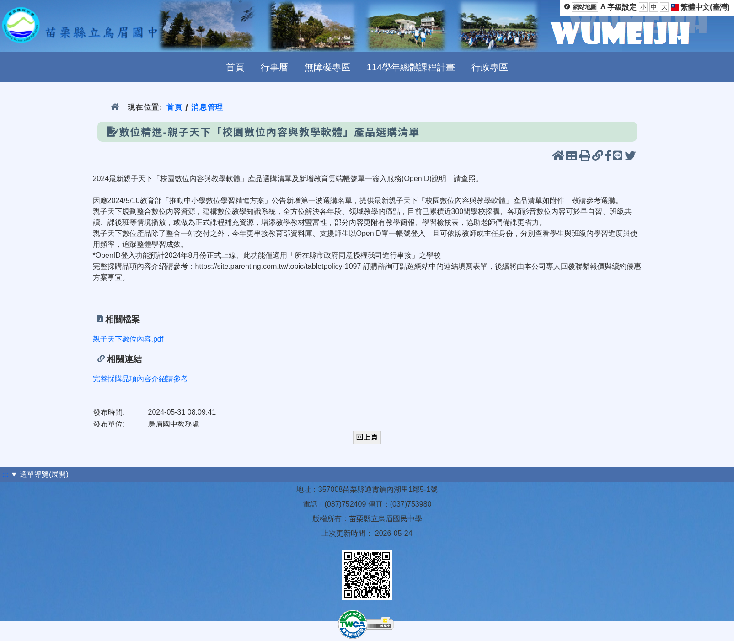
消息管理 (207, 107)
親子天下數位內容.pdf (128, 339)
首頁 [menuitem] (235, 67)
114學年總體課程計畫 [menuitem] (411, 67)
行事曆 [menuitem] (274, 67)
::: (5, 474)
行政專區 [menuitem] (489, 67)
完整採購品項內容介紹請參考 (140, 379)
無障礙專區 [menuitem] (327, 67)
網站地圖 (585, 7)
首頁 (174, 107)
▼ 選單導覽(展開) (40, 474)
